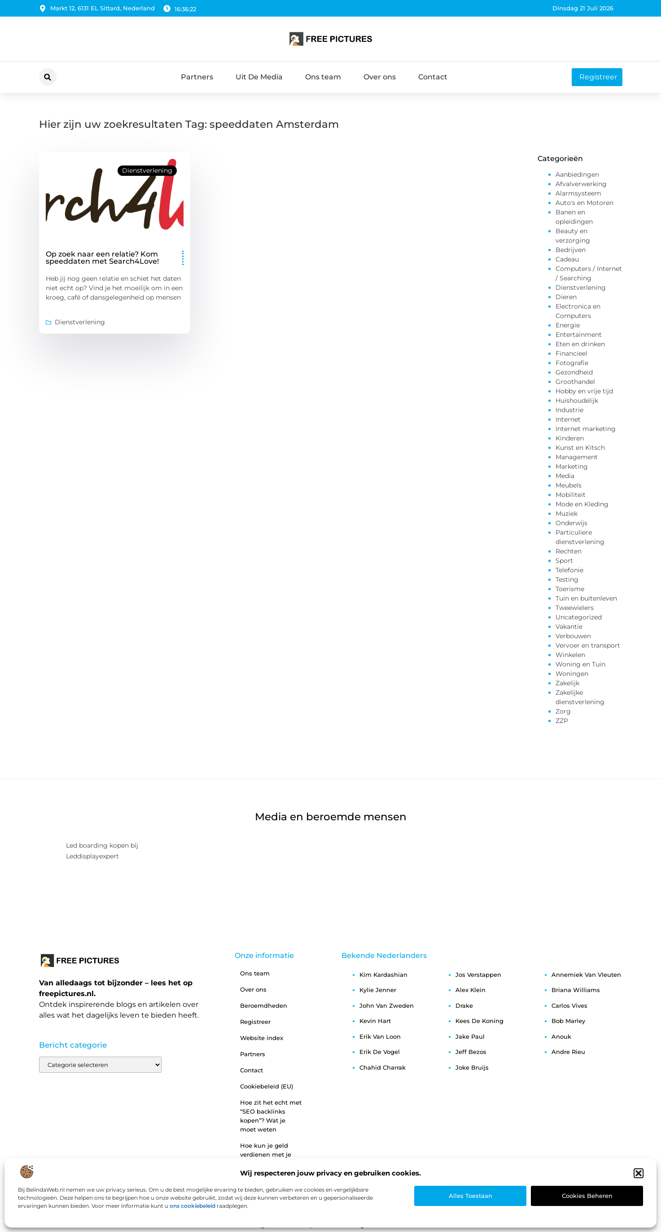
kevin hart (375, 1020)
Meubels (569, 485)
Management (577, 457)
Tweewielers (575, 608)
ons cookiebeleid (192, 1205)
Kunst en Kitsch (580, 448)
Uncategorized (579, 617)
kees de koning (479, 1020)
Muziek (567, 513)
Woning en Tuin (580, 664)
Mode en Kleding (582, 504)
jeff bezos (470, 1051)
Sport (564, 561)
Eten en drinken (580, 344)
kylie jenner (377, 989)
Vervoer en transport (588, 645)
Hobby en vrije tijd (584, 391)
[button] (638, 1173)
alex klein (470, 989)
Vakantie (569, 627)
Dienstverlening (147, 170)
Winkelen (570, 655)
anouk (561, 1036)
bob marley (568, 1020)
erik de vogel (379, 1051)
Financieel (571, 353)
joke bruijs (472, 1067)
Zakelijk (567, 683)
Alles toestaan (470, 1195)
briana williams (576, 989)
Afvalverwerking (581, 184)
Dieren (566, 297)
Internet (568, 419)
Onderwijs (571, 523)
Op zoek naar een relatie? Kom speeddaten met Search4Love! (102, 258)
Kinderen (570, 438)
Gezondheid (574, 372)
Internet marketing (586, 429)
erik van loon (380, 1036)
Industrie (569, 410)
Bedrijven (571, 250)
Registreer (255, 1021)
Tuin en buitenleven (586, 598)
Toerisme (570, 589)
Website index (261, 1037)
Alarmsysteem (578, 193)
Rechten (569, 551)
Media (565, 476)
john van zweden (386, 1005)
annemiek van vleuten (586, 974)
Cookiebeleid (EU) (266, 1086)
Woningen (572, 674)
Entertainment (579, 335)
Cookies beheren (587, 1195)
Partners (197, 77)
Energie (568, 325)
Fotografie (572, 363)
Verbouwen (573, 636)
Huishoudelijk (577, 400)
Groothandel (575, 382)
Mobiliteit (571, 495)
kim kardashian (383, 974)
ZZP (562, 721)
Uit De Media (259, 77)
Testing (567, 579)
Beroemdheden (263, 1005)
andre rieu (568, 1051)
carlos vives (569, 1005)
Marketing (572, 466)
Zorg (563, 711)
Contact (432, 77)
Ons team (323, 77)
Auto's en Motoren (584, 203)
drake (464, 1005)
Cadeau (567, 259)
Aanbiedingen (577, 174)
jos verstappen (478, 974)
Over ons (379, 77)
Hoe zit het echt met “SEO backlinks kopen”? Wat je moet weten (271, 1116)
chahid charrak (382, 1067)
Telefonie (569, 570)
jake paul (470, 1036)
